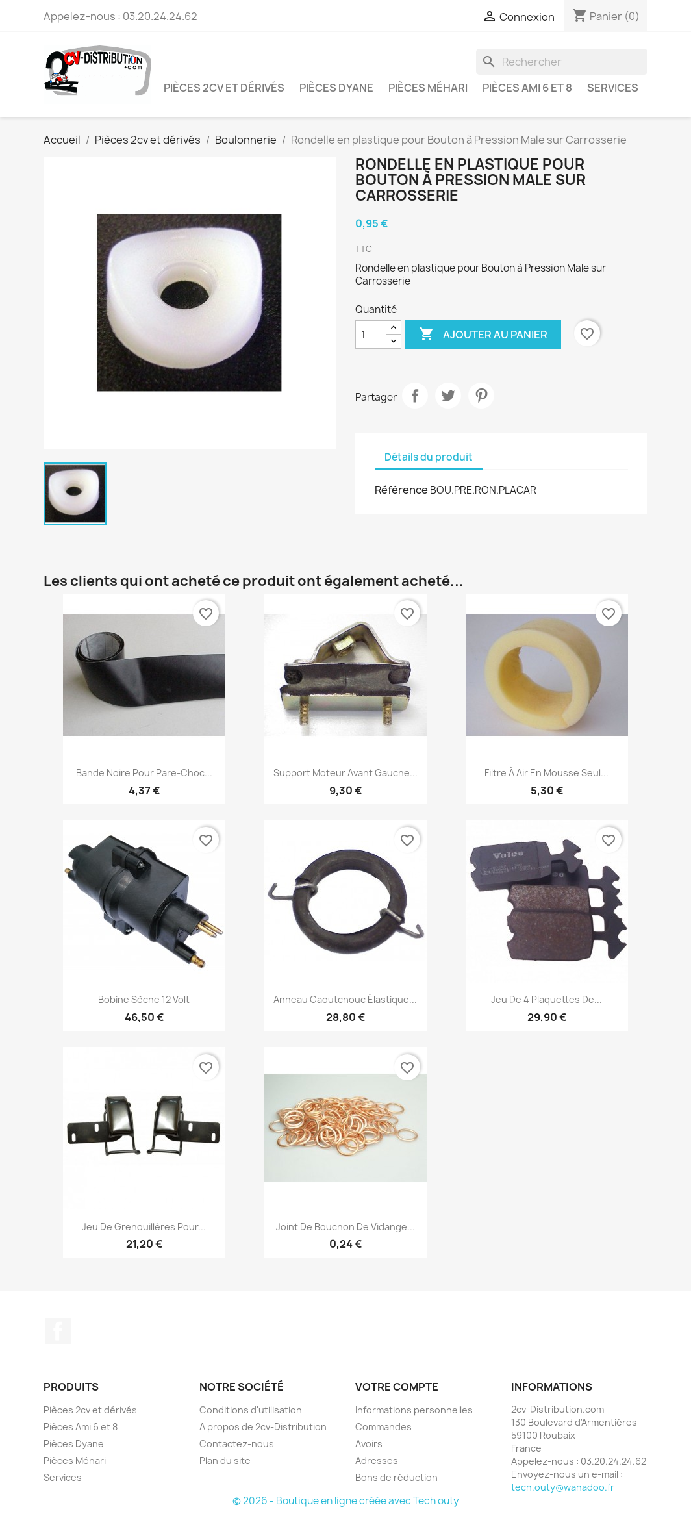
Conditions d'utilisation (250, 1410)
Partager (415, 396)
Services (612, 88)
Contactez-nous (236, 1443)
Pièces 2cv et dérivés (224, 88)
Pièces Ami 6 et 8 (527, 88)
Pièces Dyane (336, 88)
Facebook (58, 1331)
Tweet (448, 396)
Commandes (383, 1427)
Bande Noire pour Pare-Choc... (144, 772)
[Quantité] (370, 334)
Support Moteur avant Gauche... (345, 772)
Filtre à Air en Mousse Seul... (546, 772)
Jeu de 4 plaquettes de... (546, 999)
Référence (401, 489)
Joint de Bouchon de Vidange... (345, 1227)
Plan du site (225, 1460)
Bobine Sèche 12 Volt (144, 999)
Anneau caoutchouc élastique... (345, 999)
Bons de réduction (396, 1477)
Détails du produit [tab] (428, 457)
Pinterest (481, 396)
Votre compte (396, 1387)
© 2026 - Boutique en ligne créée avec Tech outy (345, 1501)
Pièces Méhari (428, 88)
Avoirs (369, 1443)
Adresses (376, 1460)
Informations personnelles (414, 1410)
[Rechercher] (561, 62)
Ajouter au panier (483, 334)
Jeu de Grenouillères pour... (144, 1227)
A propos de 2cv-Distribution (263, 1427)
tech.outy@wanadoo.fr (562, 1487)
